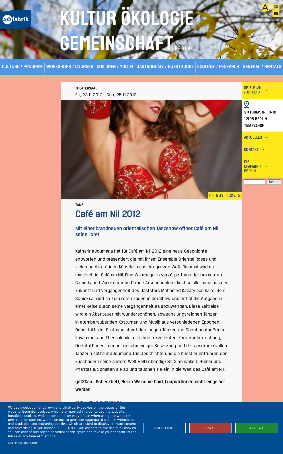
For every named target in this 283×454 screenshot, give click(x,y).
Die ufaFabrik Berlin (253, 166)
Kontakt (251, 150)
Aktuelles (253, 138)
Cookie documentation (23, 443)
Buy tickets (225, 196)
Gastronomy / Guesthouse (165, 67)
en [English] (276, 14)
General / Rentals (262, 67)
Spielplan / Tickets (253, 90)
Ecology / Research (218, 67)
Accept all (256, 428)
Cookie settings (164, 428)
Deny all (210, 428)
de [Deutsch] (276, 7)
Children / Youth (115, 67)
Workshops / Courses (69, 67)
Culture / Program (22, 67)
